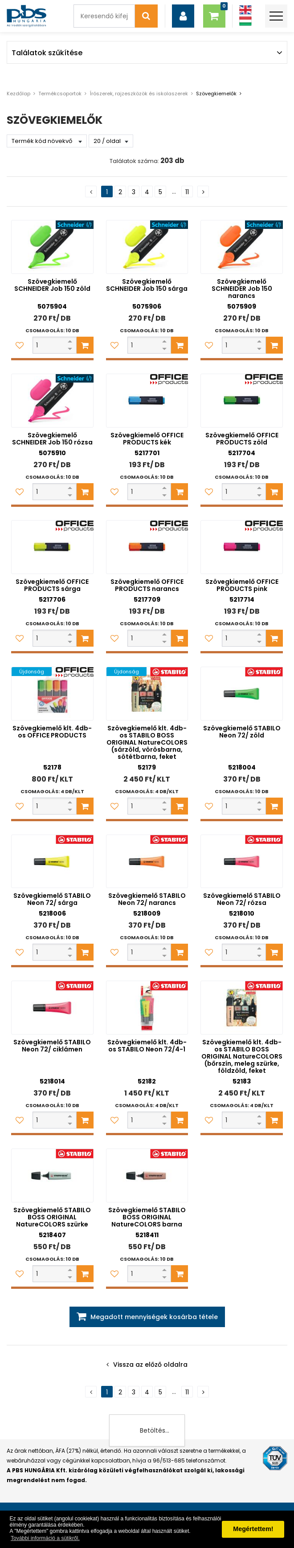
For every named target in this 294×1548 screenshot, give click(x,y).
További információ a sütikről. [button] (45, 1538)
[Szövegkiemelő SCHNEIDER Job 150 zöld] (52, 247)
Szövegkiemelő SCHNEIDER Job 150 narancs (242, 288)
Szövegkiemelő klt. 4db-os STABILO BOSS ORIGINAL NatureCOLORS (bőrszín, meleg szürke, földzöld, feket (241, 1056)
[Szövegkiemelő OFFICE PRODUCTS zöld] (241, 401)
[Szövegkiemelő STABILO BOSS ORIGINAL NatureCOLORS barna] (147, 1175)
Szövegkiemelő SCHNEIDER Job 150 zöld (52, 285)
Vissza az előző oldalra (150, 1364)
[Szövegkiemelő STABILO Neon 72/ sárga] (52, 861)
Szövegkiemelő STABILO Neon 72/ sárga (52, 899)
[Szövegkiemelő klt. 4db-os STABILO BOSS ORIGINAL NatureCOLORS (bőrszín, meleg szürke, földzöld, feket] (241, 1008)
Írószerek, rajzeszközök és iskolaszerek (139, 93)
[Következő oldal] (203, 191)
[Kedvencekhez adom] (19, 345)
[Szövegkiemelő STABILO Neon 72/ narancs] (147, 861)
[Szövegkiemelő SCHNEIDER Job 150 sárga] (147, 247)
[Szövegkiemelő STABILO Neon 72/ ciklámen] (52, 1008)
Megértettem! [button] (253, 1528)
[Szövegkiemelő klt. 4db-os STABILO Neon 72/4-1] (147, 1008)
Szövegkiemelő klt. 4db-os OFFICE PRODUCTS (52, 732)
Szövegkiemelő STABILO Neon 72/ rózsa (242, 899)
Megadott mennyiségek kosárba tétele (154, 1316)
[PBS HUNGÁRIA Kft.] (26, 16)
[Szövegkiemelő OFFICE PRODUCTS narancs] (147, 547)
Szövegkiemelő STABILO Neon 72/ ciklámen (52, 1046)
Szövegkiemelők (216, 93)
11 (187, 191)
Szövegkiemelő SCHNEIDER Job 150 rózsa (52, 439)
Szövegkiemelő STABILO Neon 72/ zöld (242, 732)
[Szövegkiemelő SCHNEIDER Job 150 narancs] (241, 247)
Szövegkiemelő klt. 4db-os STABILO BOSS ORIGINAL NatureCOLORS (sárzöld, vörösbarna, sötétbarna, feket (147, 742)
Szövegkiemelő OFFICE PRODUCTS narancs (147, 585)
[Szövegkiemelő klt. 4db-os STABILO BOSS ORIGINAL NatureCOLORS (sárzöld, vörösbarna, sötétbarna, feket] (147, 694)
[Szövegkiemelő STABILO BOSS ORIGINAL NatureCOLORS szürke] (52, 1175)
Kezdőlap (18, 93)
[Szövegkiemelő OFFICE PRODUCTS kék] (147, 401)
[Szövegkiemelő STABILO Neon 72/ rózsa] (241, 861)
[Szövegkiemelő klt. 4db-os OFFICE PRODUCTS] (52, 694)
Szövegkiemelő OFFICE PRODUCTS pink (241, 585)
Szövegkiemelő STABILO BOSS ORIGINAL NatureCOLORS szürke (52, 1217)
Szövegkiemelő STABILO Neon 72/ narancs (147, 899)
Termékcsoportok (60, 93)
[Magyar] (245, 21)
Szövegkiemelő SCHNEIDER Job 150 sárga (147, 285)
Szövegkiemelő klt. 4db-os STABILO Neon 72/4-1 (147, 1046)
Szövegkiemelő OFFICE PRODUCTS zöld (241, 439)
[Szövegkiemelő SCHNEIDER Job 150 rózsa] (52, 401)
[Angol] (245, 10)
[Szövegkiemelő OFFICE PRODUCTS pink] (241, 547)
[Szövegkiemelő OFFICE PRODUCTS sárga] (52, 547)
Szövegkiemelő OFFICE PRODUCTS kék (147, 439)
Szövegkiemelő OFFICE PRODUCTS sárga (52, 585)
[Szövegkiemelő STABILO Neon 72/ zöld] (241, 694)
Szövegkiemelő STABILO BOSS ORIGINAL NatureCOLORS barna (147, 1217)
